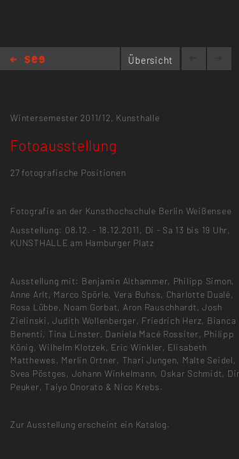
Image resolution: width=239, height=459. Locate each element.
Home (27, 60)
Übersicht (150, 60)
